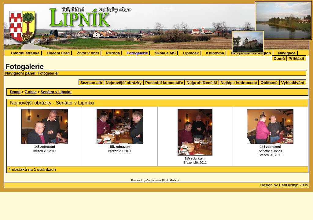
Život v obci (88, 53)
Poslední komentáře (164, 82)
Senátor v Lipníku (56, 92)
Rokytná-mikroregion (251, 53)
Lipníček (191, 53)
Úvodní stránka (25, 53)
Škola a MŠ (165, 53)
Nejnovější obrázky (124, 82)
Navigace (287, 53)
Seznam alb (91, 82)
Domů (279, 58)
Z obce (31, 92)
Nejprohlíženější (201, 82)
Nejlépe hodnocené (239, 82)
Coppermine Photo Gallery (162, 180)
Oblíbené (268, 82)
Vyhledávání (292, 82)
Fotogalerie (137, 53)
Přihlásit (296, 58)
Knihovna (215, 53)
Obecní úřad (58, 53)
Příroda (113, 53)
